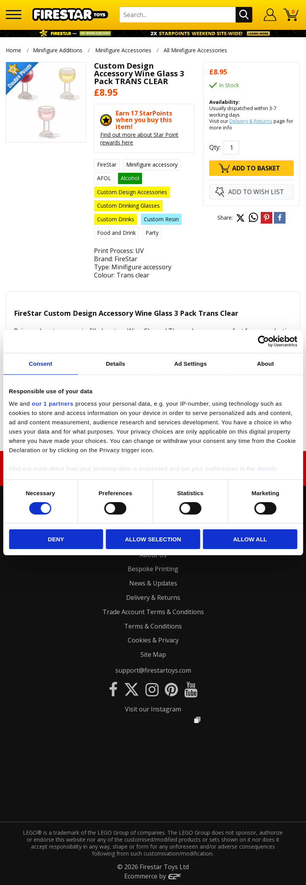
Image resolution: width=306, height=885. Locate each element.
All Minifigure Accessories (196, 50)
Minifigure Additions (57, 50)
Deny (56, 539)
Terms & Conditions (153, 626)
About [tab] (265, 363)
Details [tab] (115, 363)
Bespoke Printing (153, 569)
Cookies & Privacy (153, 640)
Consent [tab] (41, 363)
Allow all (250, 539)
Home (13, 50)
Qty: (215, 147)
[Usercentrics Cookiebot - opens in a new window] (263, 341)
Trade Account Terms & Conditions (153, 612)
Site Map (153, 654)
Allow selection (153, 539)
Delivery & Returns (250, 120)
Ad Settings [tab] (190, 363)
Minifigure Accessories (123, 50)
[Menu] (13, 14)
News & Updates (153, 583)
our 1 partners (53, 403)
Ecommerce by (153, 876)
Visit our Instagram (153, 709)
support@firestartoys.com (153, 670)
